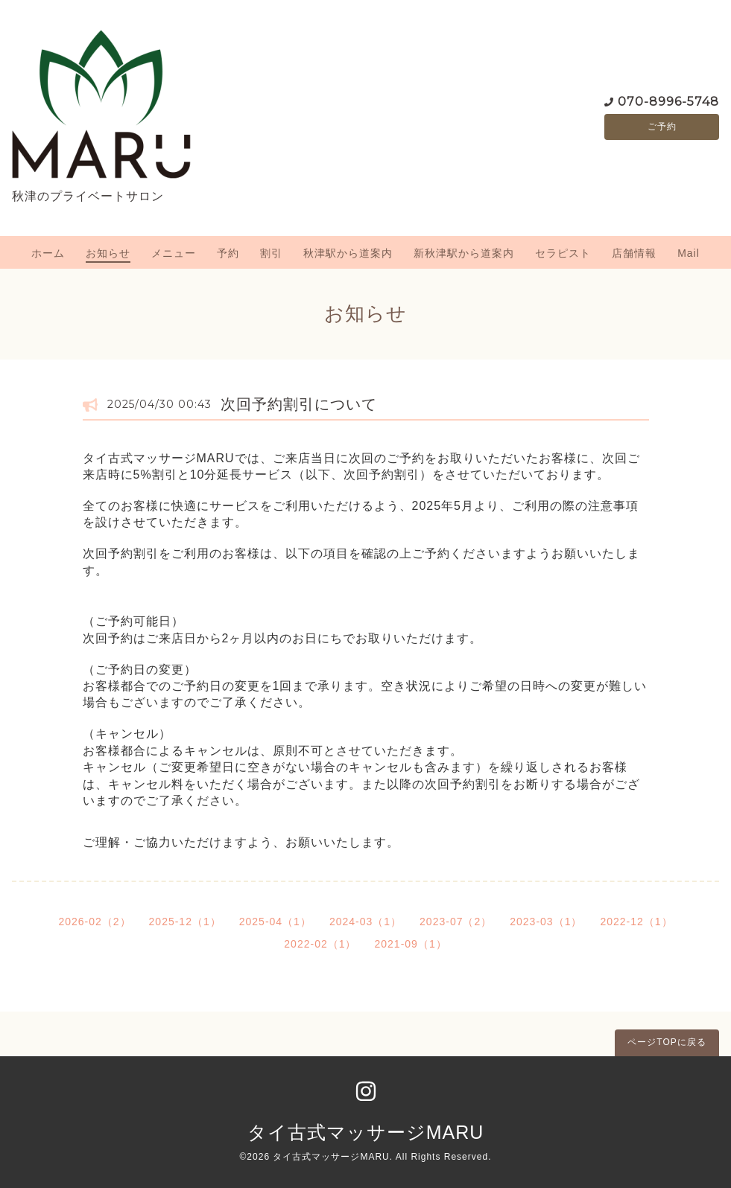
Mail (688, 253)
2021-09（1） (411, 944)
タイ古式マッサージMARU (365, 1132)
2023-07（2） (456, 921)
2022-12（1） (636, 921)
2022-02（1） (320, 944)
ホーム (48, 253)
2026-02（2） (94, 921)
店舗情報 (634, 253)
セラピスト (563, 253)
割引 (271, 253)
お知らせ (108, 253)
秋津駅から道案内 (348, 253)
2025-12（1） (185, 921)
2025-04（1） (275, 921)
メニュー (173, 253)
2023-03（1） (546, 921)
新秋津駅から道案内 (464, 253)
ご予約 (662, 126)
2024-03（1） (365, 921)
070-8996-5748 (668, 100)
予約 (228, 253)
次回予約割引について (299, 404)
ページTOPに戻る (666, 1042)
